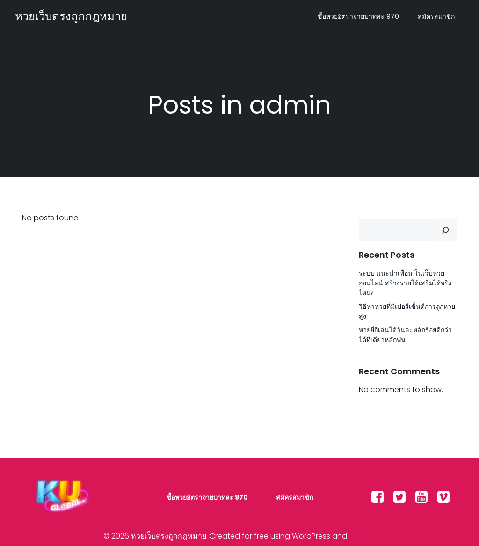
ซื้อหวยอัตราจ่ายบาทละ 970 (358, 16)
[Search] (445, 230)
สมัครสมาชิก (436, 16)
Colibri (362, 536)
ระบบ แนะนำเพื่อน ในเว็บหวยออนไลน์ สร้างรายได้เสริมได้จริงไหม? (405, 283)
